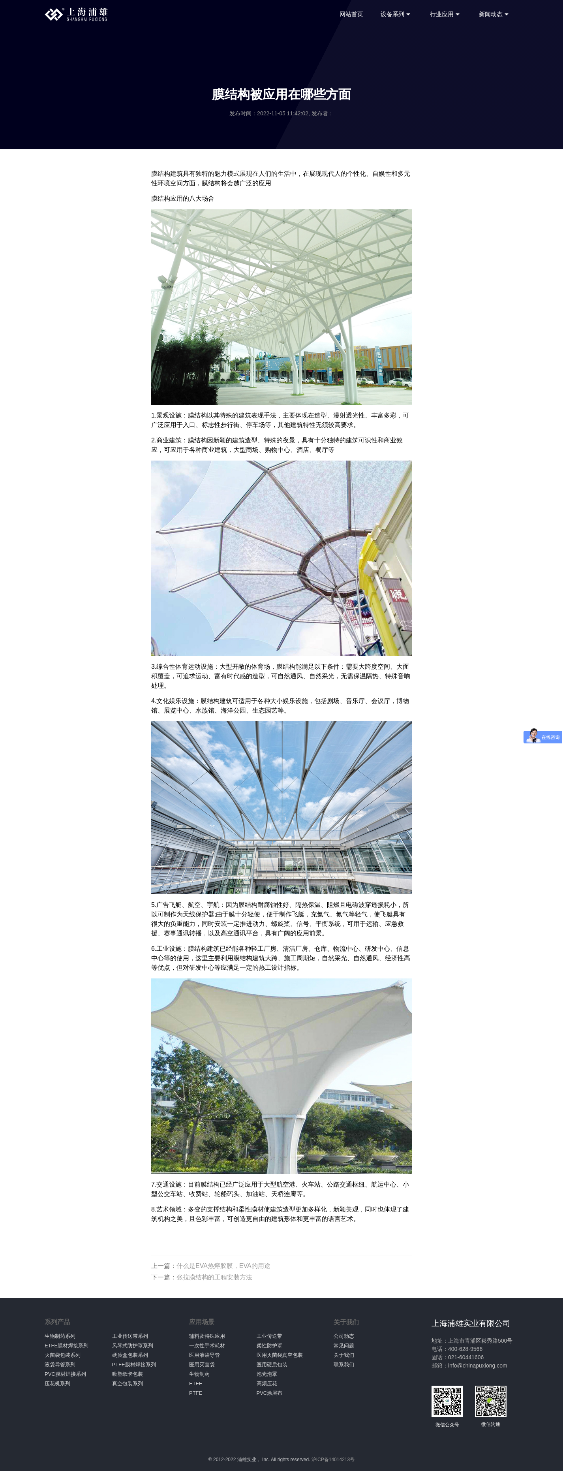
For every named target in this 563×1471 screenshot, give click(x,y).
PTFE (195, 1393)
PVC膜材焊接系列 (65, 1374)
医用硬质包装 (272, 1365)
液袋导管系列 (60, 1365)
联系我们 (344, 1365)
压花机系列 (57, 1383)
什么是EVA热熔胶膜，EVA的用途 (223, 1265)
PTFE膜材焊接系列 (134, 1365)
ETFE (195, 1383)
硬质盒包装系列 (130, 1355)
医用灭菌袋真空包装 (280, 1355)
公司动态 (344, 1336)
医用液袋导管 (204, 1355)
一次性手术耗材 (207, 1346)
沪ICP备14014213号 (333, 1459)
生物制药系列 (60, 1336)
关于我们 (344, 1355)
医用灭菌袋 (202, 1365)
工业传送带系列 (130, 1336)
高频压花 (267, 1383)
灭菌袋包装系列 (63, 1355)
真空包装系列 (127, 1383)
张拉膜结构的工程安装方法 (214, 1277)
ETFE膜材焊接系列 (66, 1346)
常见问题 (344, 1346)
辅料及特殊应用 (207, 1336)
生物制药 (199, 1374)
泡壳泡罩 (267, 1374)
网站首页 (351, 14)
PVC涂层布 (270, 1393)
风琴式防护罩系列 (132, 1346)
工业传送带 (269, 1336)
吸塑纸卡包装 (127, 1374)
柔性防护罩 (269, 1346)
